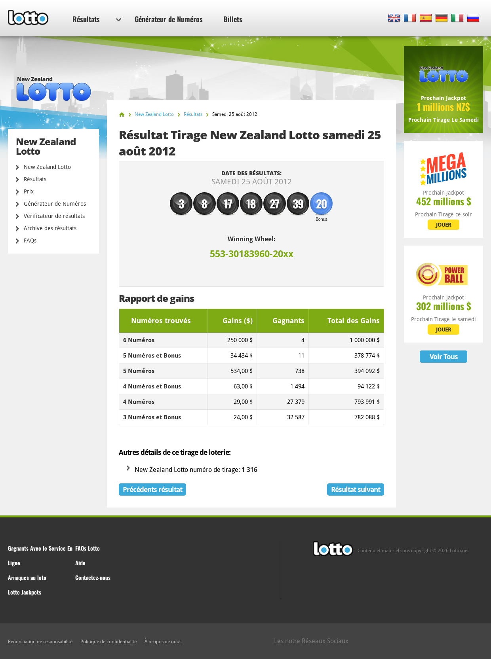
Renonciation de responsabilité (40, 641)
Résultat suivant (355, 489)
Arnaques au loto (27, 577)
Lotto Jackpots (24, 592)
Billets (232, 19)
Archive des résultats (50, 228)
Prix (29, 191)
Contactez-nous (92, 577)
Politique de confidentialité (108, 641)
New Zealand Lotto (47, 167)
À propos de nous (163, 641)
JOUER (443, 225)
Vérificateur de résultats (54, 216)
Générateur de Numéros (169, 19)
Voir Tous (444, 356)
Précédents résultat (152, 489)
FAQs (30, 240)
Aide (80, 563)
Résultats (96, 19)
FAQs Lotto (87, 548)
